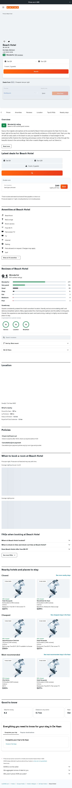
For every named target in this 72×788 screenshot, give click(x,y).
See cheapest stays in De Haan (60, 615)
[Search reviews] (37, 337)
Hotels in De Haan (11, 744)
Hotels (13, 783)
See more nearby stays (63, 575)
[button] (70, 2)
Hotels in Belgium (31, 783)
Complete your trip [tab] (11, 732)
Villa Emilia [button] (5, 680)
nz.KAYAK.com (5, 783)
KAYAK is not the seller (36, 767)
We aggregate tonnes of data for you (36, 770)
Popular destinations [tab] (27, 732)
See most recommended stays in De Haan (57, 654)
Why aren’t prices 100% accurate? (36, 774)
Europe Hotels (21, 783)
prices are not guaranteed (40, 761)
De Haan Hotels (43, 783)
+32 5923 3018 (8, 52)
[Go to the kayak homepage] (13, 7)
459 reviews (19, 55)
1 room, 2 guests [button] (10, 66)
